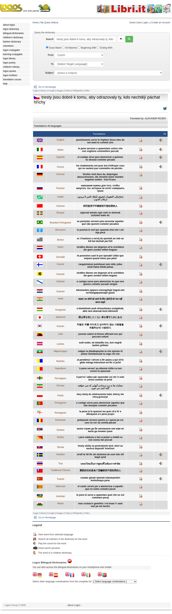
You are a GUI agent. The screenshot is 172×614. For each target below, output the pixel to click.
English (60, 140)
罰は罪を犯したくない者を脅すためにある (100, 317)
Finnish (60, 264)
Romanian (60, 420)
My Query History (49, 22)
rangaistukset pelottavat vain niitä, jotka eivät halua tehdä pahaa (100, 265)
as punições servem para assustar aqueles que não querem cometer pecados (100, 222)
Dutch (60, 247)
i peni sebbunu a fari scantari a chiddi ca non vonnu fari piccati (100, 438)
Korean (60, 326)
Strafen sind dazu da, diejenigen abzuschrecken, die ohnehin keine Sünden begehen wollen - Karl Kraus (100, 177)
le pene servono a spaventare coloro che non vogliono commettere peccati (100, 149)
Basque (60, 212)
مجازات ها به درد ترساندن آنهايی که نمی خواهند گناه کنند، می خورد (100, 387)
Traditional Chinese (60, 470)
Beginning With (87, 47)
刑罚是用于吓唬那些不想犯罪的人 (100, 206)
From (51, 55)
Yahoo (68, 90)
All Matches (70, 47)
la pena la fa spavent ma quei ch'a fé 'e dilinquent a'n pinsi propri (100, 412)
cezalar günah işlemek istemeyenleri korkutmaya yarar (100, 479)
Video (87, 90)
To (52, 64)
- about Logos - (74, 605)
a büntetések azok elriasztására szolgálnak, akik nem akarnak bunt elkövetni (100, 309)
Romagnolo (60, 412)
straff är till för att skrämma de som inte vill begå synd (100, 455)
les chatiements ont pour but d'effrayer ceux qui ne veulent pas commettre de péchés (100, 167)
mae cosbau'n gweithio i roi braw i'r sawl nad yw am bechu (100, 505)
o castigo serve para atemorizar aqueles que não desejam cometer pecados (100, 404)
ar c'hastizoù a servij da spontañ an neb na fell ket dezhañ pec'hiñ (100, 240)
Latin (60, 334)
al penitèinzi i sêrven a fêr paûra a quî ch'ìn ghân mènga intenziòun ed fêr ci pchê (100, 361)
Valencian (60, 486)
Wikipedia (77, 90)
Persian (60, 385)
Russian (60, 188)
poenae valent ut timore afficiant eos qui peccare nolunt (100, 335)
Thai (60, 463)
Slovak (60, 447)
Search (50, 39)
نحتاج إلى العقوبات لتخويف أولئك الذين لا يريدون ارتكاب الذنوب (100, 198)
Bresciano (60, 230)
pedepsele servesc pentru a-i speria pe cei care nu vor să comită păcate (100, 421)
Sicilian (60, 437)
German (60, 174)
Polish (60, 395)
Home (35, 22)
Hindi (60, 298)
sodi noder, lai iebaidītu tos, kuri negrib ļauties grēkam (100, 344)
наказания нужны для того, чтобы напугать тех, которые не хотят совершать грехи (100, 188)
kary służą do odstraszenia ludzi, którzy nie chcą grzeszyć (100, 395)
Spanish (60, 157)
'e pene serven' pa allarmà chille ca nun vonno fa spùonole (100, 369)
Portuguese (60, 402)
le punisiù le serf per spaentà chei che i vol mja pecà (100, 231)
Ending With (104, 47)
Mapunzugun (60, 351)
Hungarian (60, 309)
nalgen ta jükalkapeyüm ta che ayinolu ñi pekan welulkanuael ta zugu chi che (100, 352)
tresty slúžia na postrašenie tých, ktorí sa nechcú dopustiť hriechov (100, 447)
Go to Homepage (47, 87)
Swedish (60, 454)
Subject (49, 72)
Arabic (60, 196)
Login (145, 22)
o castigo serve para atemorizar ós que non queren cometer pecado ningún (100, 283)
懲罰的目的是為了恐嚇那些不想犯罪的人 (100, 470)
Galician (60, 281)
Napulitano (60, 368)
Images (60, 90)
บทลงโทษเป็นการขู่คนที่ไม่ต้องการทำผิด (100, 463)
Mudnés (60, 361)
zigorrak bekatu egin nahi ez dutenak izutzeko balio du (100, 214)
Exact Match (54, 47)
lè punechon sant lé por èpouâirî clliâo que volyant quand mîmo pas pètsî (100, 257)
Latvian (60, 344)
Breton (60, 239)
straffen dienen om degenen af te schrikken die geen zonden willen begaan (100, 248)
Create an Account (160, 22)
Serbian (60, 430)
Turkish (60, 479)
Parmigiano (60, 378)
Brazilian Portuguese (60, 222)
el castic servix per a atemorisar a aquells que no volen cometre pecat (100, 487)
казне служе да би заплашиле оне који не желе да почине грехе (100, 430)
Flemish (60, 274)
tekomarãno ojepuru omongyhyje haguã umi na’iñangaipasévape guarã (100, 291)
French (60, 167)
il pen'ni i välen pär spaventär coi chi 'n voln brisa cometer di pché (100, 378)
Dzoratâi (60, 257)
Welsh (60, 503)
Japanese (60, 317)
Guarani (60, 291)
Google (51, 90)
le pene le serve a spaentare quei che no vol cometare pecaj (100, 496)
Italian (60, 149)
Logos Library (39, 90)
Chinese (60, 206)
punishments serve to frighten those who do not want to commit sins (100, 141)
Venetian (60, 496)
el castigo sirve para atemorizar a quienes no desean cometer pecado (100, 158)
